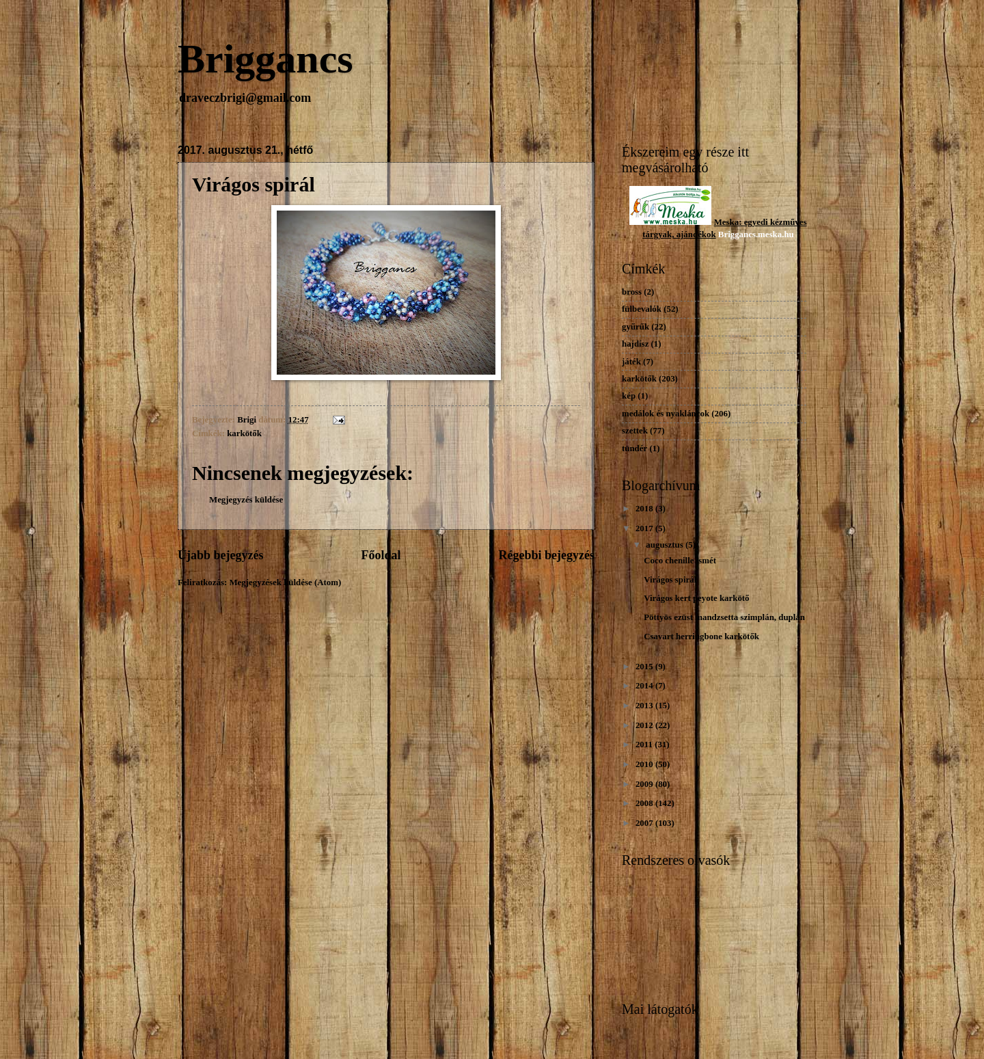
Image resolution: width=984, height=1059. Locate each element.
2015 (645, 666)
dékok (704, 234)
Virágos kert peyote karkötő (696, 598)
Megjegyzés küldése (246, 500)
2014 (645, 686)
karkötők (244, 433)
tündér (634, 448)
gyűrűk (635, 327)
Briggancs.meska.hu (756, 234)
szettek (635, 430)
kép (629, 396)
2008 (645, 803)
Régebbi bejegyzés (546, 555)
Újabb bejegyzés (221, 555)
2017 (645, 528)
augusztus (665, 545)
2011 (645, 744)
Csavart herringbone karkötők (701, 636)
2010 (645, 764)
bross (632, 292)
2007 (645, 823)
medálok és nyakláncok (665, 413)
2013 (645, 705)
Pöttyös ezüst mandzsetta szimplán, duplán (724, 617)
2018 (645, 508)
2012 (645, 725)
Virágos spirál (670, 580)
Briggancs (265, 58)
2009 (645, 784)
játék (631, 361)
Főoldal (380, 555)
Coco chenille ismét (680, 560)
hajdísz (635, 344)
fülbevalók (641, 309)
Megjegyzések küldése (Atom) (285, 582)
